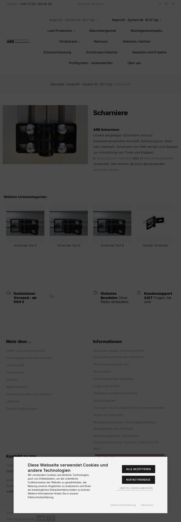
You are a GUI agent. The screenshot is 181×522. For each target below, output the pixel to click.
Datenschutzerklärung (123, 504)
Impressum (147, 504)
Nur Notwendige (138, 479)
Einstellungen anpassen (134, 488)
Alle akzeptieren (138, 469)
